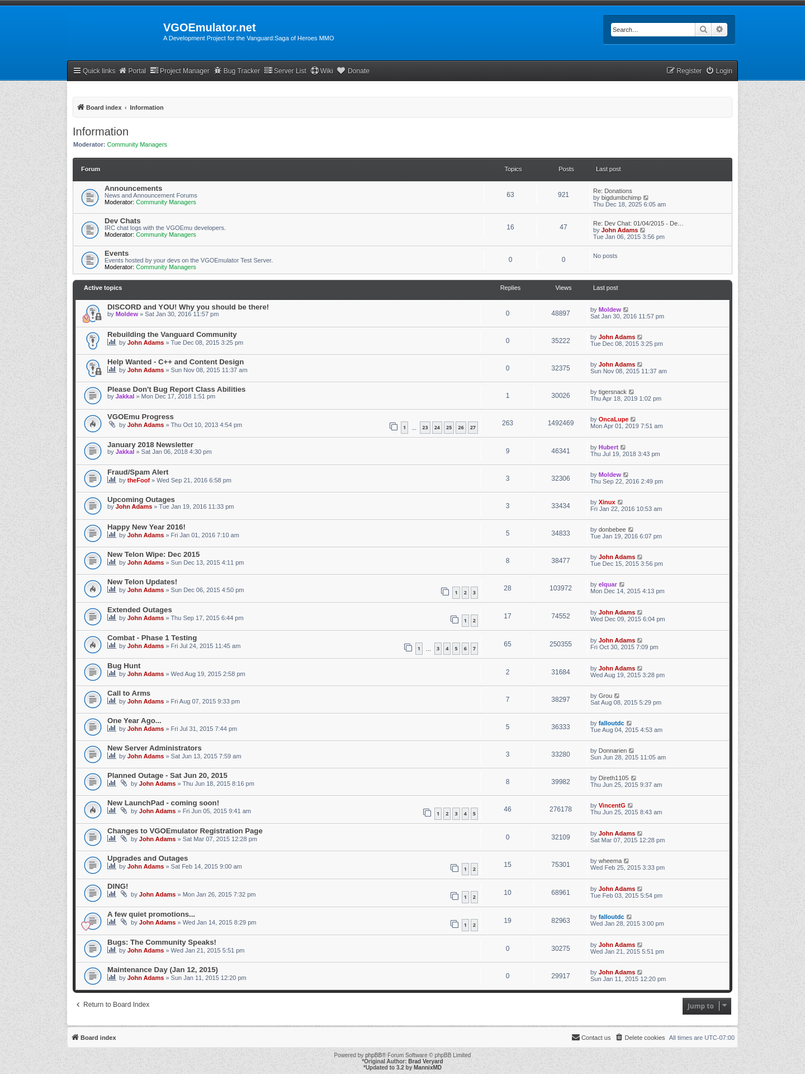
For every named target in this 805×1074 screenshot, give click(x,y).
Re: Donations (612, 190)
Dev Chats (123, 221)
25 (449, 427)
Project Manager (180, 71)
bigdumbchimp (622, 197)
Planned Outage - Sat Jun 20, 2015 (167, 775)
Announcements (133, 188)
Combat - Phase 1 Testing (152, 638)
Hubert (608, 447)
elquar (608, 584)
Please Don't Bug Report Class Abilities (176, 389)
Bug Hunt (123, 666)
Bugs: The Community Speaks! (161, 942)
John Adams (620, 230)
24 (437, 427)
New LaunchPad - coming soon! (163, 803)
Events (117, 253)
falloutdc (611, 723)
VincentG (612, 805)
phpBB (373, 1055)
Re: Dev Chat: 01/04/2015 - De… (638, 223)
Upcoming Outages (141, 499)
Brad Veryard (425, 1061)
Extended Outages (139, 610)
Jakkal (125, 396)
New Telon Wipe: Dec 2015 (153, 554)
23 (425, 427)
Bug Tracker (237, 71)
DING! (117, 886)
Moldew (127, 314)
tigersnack (613, 391)
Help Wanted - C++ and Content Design (175, 362)
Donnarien (613, 750)
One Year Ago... (134, 720)
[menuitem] (718, 71)
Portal (132, 71)
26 (460, 427)
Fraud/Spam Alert (137, 472)
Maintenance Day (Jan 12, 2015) (162, 969)
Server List (285, 71)
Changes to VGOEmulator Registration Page (185, 831)
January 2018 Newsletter (150, 444)
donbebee (612, 529)
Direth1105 (614, 778)
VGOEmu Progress (140, 416)
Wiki (321, 71)
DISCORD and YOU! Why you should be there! (188, 307)
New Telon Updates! (142, 582)
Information (101, 131)
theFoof (138, 480)
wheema (610, 860)
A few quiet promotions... (151, 914)
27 (473, 427)
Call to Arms (128, 693)
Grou (605, 695)
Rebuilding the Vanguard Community (172, 334)
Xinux (607, 502)
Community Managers (137, 144)
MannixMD (428, 1067)
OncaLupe (614, 419)
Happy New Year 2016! (146, 527)
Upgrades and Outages (147, 858)
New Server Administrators (154, 748)
